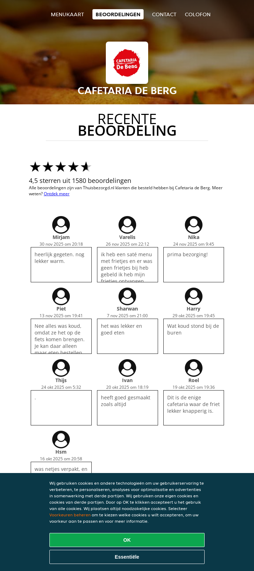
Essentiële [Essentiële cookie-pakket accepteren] (127, 557)
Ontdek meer (56, 194)
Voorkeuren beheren (70, 514)
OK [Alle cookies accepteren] (127, 540)
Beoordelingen (118, 14)
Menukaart (67, 14)
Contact (164, 14)
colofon (198, 14)
